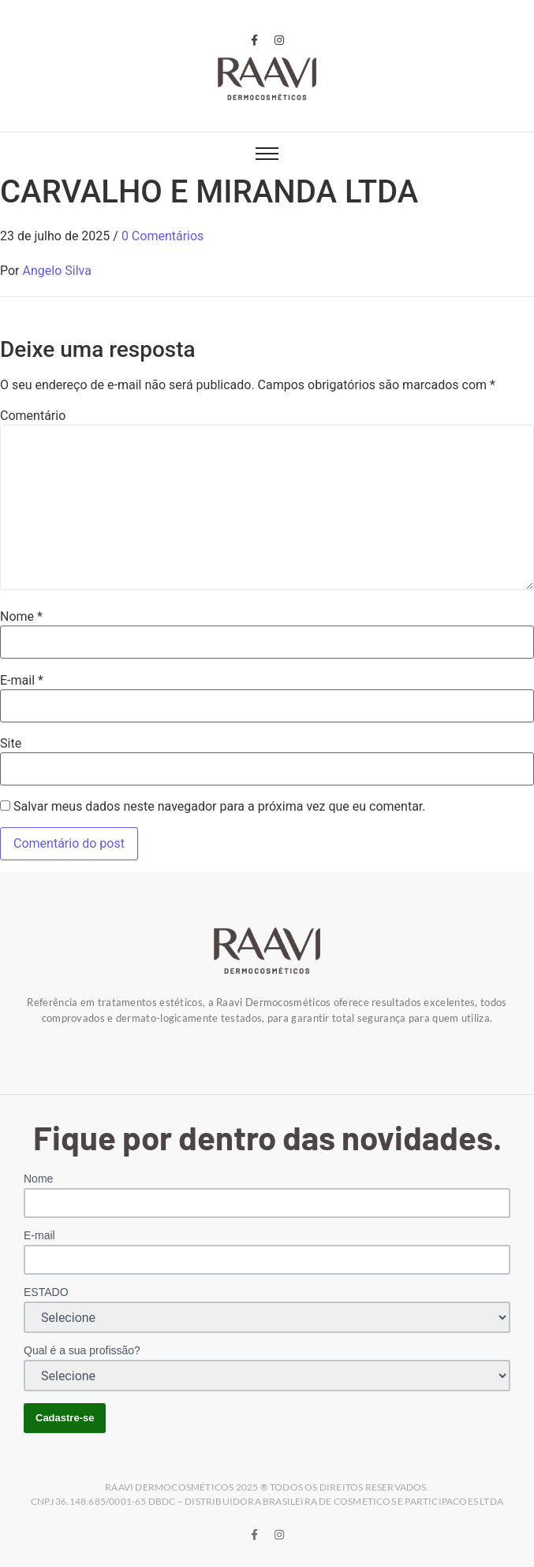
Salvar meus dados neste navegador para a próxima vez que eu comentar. (219, 806)
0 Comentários (162, 235)
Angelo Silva (57, 270)
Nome (21, 617)
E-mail (21, 680)
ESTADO (46, 1292)
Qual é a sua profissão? (82, 1350)
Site (10, 743)
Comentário (32, 416)
